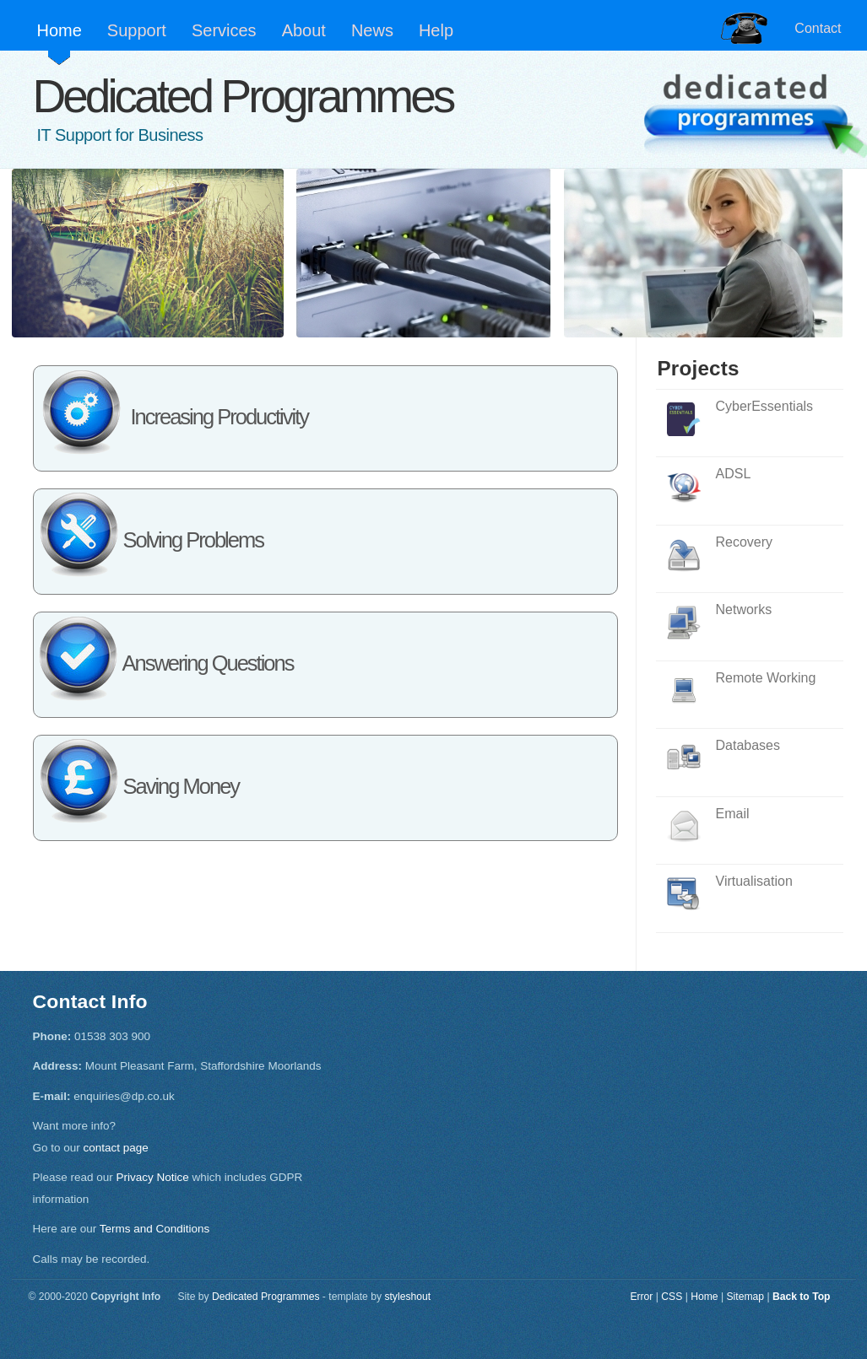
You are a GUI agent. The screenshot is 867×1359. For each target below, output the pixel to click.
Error (641, 1296)
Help (436, 30)
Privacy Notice (153, 1177)
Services (224, 30)
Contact (817, 28)
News (372, 30)
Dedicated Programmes (243, 96)
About (304, 30)
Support (136, 30)
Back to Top (801, 1296)
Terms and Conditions (155, 1228)
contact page (116, 1147)
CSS (671, 1296)
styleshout (407, 1296)
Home (59, 30)
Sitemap (745, 1296)
